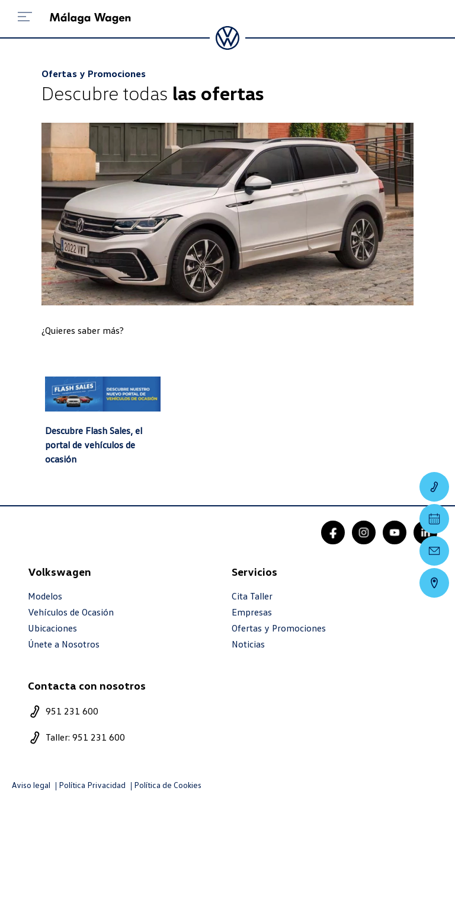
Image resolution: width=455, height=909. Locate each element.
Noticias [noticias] (248, 644)
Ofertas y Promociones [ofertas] (279, 628)
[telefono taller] (125, 738)
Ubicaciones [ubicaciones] (52, 628)
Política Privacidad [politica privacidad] (92, 785)
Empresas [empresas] (252, 612)
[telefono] (125, 711)
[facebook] (333, 532)
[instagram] (364, 532)
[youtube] (394, 532)
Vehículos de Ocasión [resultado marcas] (71, 612)
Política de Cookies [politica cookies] (167, 785)
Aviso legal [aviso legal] (31, 785)
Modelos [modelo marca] (45, 596)
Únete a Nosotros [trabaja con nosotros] (64, 644)
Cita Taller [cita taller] (252, 596)
